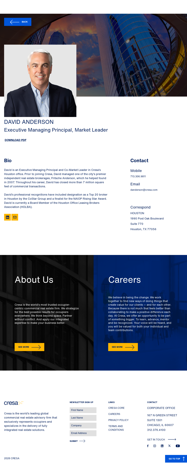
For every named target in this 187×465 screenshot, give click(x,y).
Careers (114, 414)
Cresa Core (116, 408)
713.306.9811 (138, 176)
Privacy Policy (118, 420)
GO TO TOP (174, 458)
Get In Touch (161, 439)
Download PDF (15, 140)
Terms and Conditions (116, 428)
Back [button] (25, 21)
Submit (74, 441)
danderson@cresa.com (143, 190)
